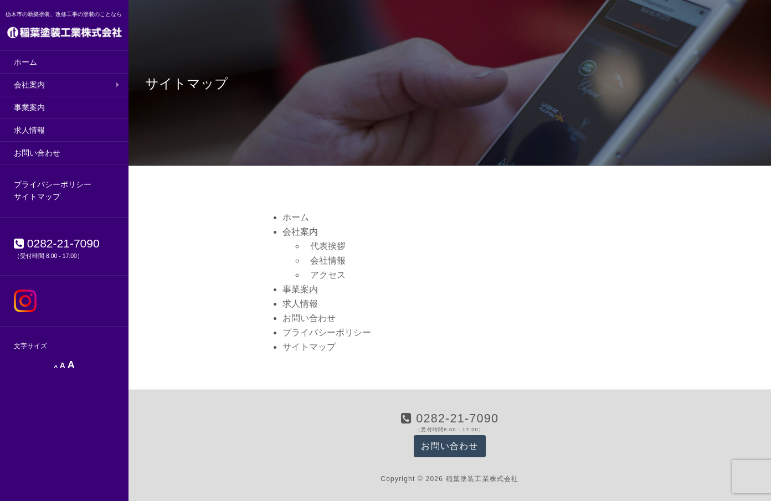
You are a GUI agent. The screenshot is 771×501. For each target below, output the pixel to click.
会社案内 (29, 84)
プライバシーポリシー (52, 184)
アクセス (328, 275)
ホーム (25, 62)
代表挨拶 (328, 246)
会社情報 (328, 260)
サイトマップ (37, 196)
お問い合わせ (37, 152)
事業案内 (29, 107)
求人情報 (29, 130)
